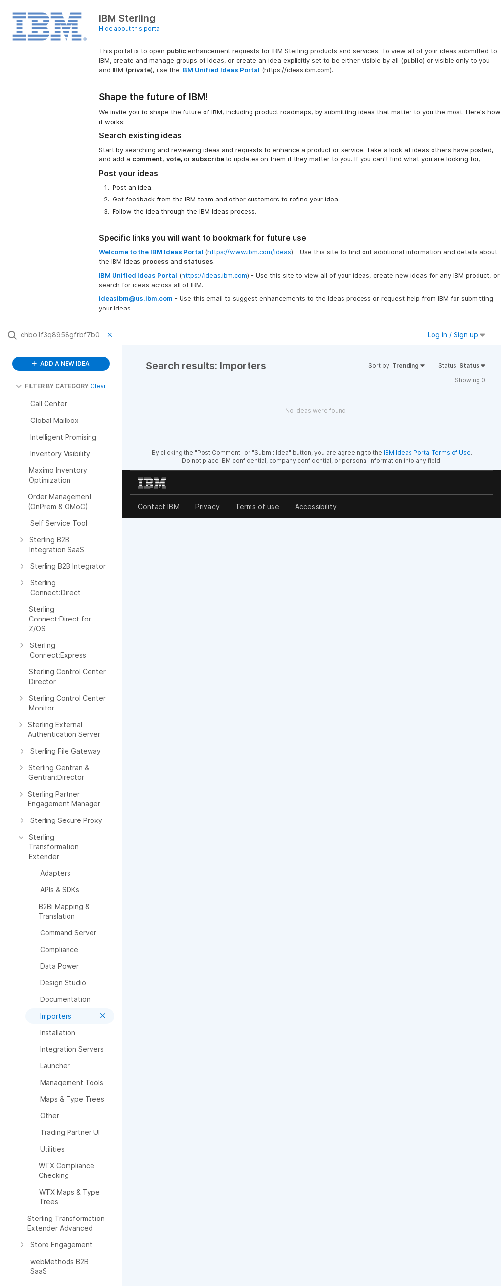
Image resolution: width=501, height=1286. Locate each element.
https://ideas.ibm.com (214, 275)
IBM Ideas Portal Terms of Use (427, 452)
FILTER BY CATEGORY (52, 386)
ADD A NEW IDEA (61, 363)
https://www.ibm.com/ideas (249, 252)
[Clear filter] (111, 335)
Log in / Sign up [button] (456, 335)
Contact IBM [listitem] (159, 506)
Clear (98, 386)
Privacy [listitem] (207, 506)
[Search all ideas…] (62, 335)
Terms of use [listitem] (257, 506)
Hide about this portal (130, 28)
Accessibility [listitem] (316, 506)
